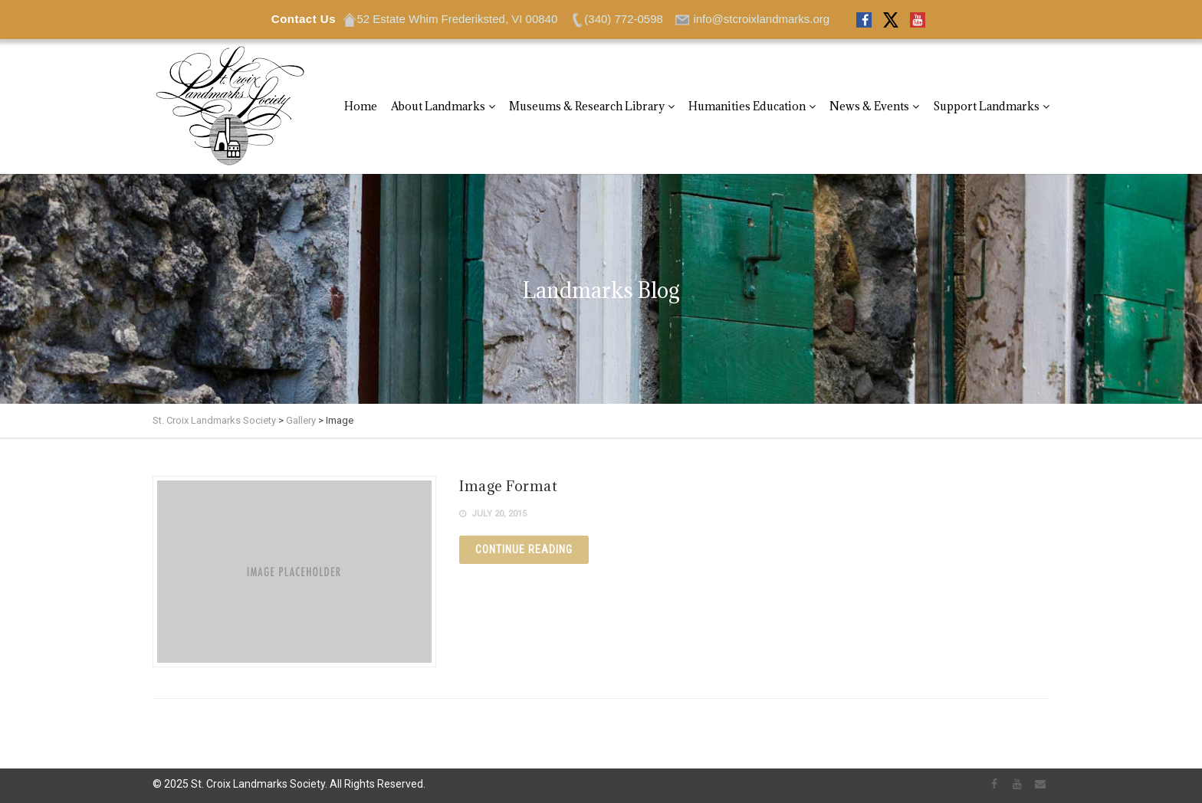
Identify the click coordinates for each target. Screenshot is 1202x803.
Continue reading (524, 549)
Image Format (508, 486)
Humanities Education (747, 106)
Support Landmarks (986, 106)
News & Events (869, 106)
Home (360, 106)
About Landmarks (438, 106)
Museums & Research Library (587, 106)
